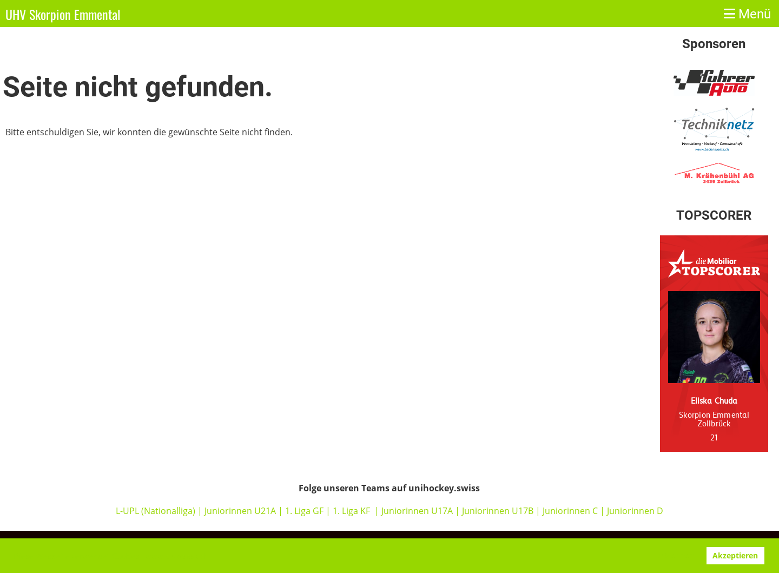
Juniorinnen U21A (241, 511)
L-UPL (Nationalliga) (155, 511)
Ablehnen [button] (676, 555)
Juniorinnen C (569, 511)
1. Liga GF (305, 511)
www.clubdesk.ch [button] (177, 556)
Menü (747, 14)
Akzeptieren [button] (735, 555)
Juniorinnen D (635, 511)
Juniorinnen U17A (417, 511)
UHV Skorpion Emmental (63, 14)
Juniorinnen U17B (497, 511)
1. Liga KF (351, 511)
